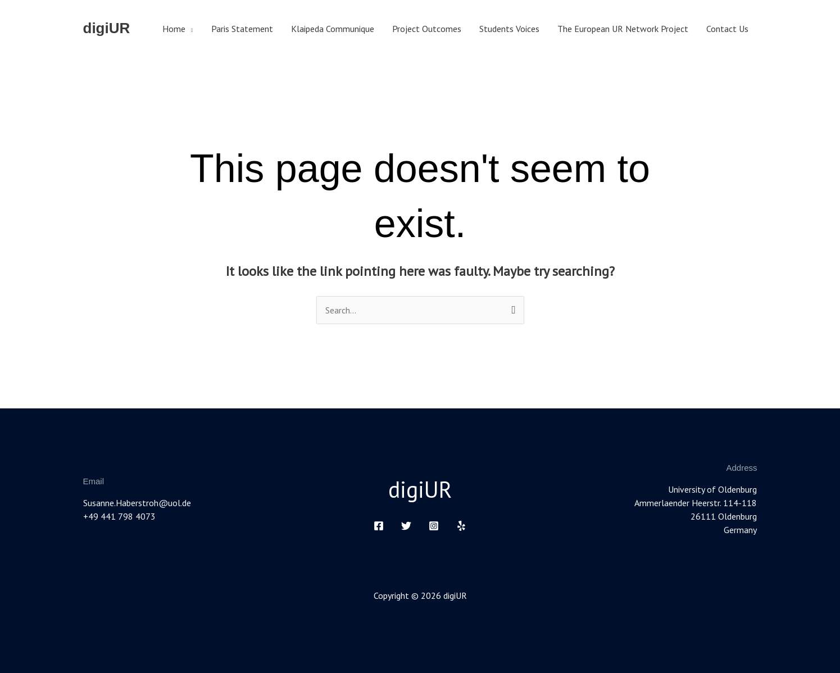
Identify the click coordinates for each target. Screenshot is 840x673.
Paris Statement (242, 28)
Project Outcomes (426, 28)
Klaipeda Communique (332, 28)
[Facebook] (379, 526)
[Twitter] (406, 526)
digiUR (106, 28)
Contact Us (727, 28)
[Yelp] (461, 526)
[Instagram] (434, 526)
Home (173, 28)
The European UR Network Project (622, 28)
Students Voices (509, 28)
